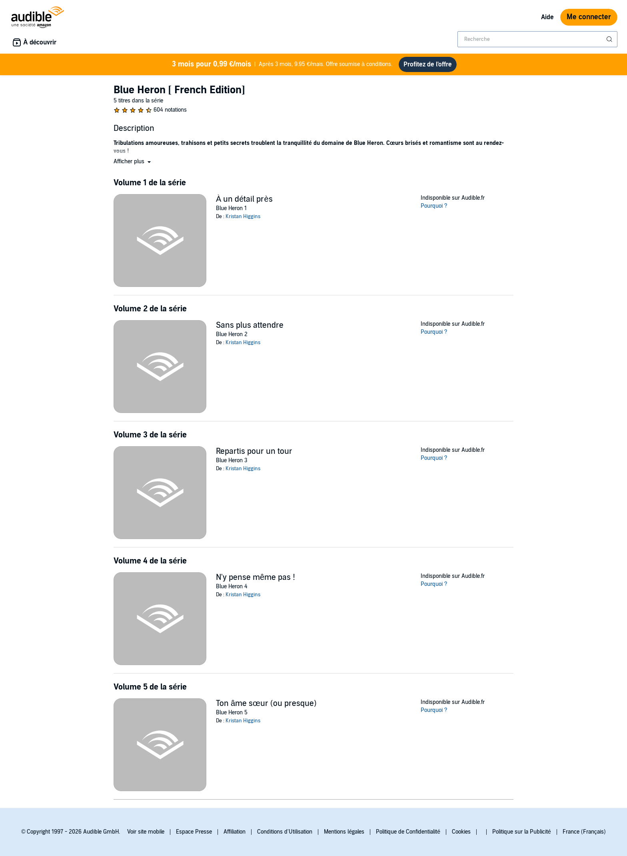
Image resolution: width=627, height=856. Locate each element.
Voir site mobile (145, 831)
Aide (547, 17)
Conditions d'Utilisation (284, 831)
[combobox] (537, 39)
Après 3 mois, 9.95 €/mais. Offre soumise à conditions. (282, 64)
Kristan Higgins (243, 216)
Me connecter (589, 17)
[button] (133, 161)
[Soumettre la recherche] (610, 39)
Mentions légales (344, 831)
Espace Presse (194, 831)
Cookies (461, 831)
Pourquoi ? (434, 205)
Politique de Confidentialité (408, 831)
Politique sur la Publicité (521, 831)
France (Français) (584, 831)
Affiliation (235, 831)
